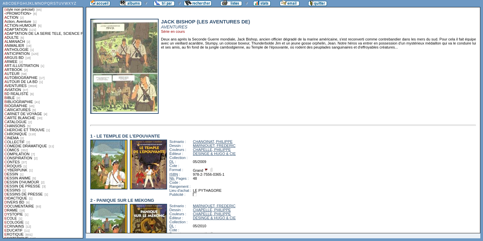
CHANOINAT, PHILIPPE (212, 142)
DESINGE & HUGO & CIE (214, 154)
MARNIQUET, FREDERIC (214, 146)
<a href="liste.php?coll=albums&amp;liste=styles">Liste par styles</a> (43, 119)
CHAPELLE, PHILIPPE (212, 150)
